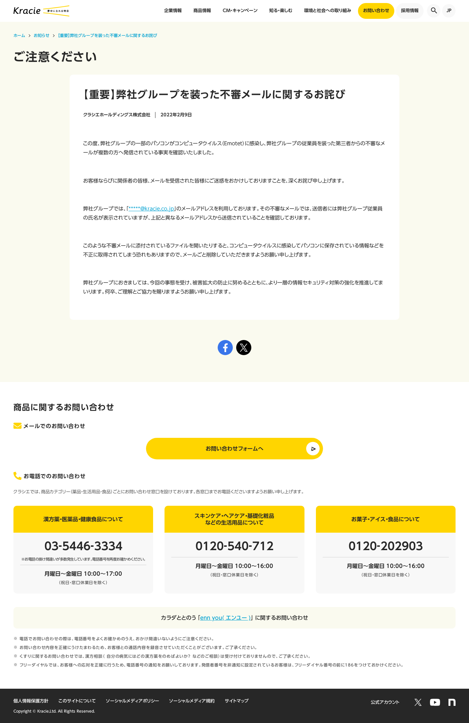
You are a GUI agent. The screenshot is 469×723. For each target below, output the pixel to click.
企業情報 (173, 10)
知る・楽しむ (280, 10)
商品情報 (202, 10)
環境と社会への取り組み (327, 10)
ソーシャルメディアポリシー (132, 701)
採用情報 (410, 10)
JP (449, 10)
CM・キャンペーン (240, 10)
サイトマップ (237, 701)
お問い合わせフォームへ (234, 448)
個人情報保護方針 (30, 701)
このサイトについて (77, 701)
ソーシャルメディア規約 (192, 701)
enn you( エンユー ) (225, 617)
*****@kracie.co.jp (151, 208)
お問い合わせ (376, 10)
